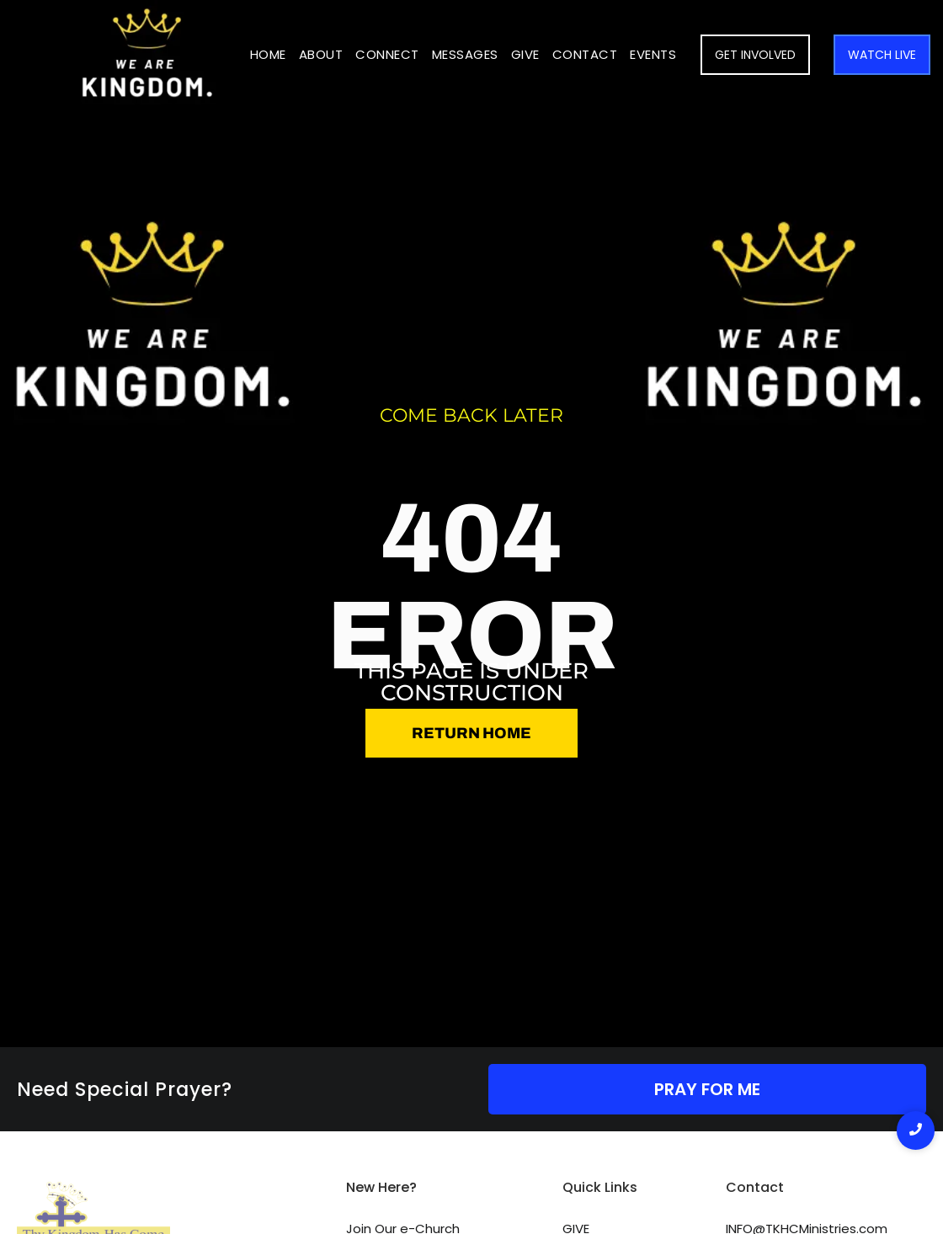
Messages (465, 54)
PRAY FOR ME (707, 1089)
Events (653, 54)
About (321, 54)
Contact (585, 54)
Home (268, 54)
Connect (387, 54)
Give (525, 54)
